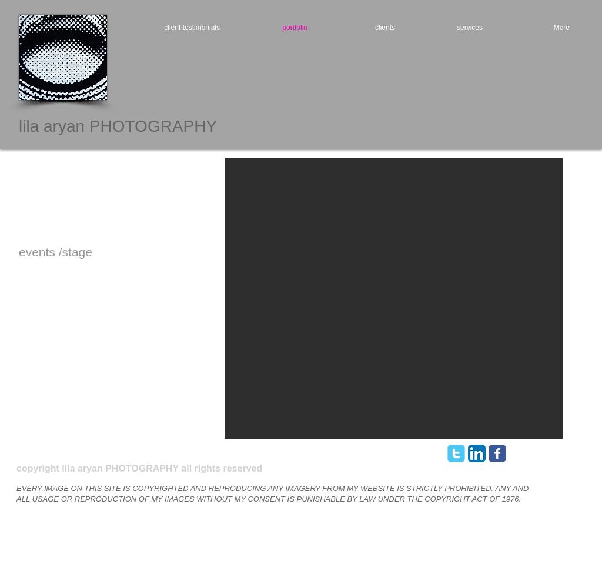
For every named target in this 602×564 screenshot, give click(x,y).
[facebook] (497, 453)
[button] (394, 298)
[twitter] (456, 453)
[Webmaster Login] (517, 456)
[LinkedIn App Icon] (477, 453)
